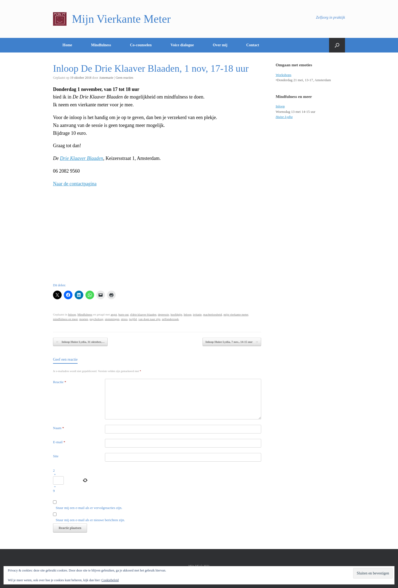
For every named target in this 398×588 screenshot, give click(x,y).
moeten (83, 319)
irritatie (197, 314)
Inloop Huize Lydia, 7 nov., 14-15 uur (231, 342)
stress (124, 319)
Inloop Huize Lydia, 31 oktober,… (80, 342)
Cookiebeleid (110, 580)
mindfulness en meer (65, 319)
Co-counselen (141, 45)
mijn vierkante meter (235, 314)
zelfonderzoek (170, 319)
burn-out (123, 314)
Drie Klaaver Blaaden (81, 158)
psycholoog (96, 319)
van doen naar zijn (149, 319)
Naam (58, 428)
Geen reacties (124, 78)
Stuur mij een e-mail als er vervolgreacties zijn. (89, 508)
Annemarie (106, 78)
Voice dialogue (182, 45)
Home (67, 45)
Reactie (59, 382)
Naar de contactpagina (75, 183)
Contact (252, 45)
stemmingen (112, 319)
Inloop (72, 314)
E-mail (59, 442)
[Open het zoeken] (337, 45)
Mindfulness (101, 45)
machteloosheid (212, 314)
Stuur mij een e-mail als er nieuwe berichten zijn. (90, 520)
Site (55, 456)
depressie (163, 314)
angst (114, 314)
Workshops (283, 75)
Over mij (220, 45)
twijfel (133, 319)
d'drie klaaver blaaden (143, 314)
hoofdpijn (176, 314)
